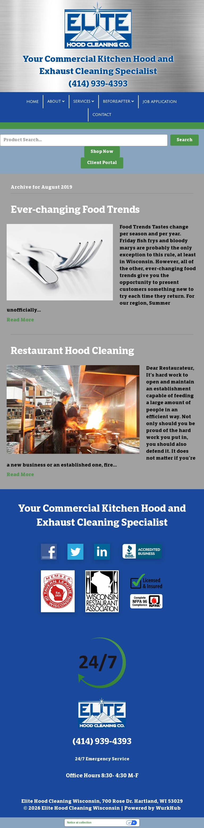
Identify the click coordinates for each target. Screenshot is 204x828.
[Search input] (84, 140)
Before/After (116, 102)
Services (81, 102)
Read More (20, 320)
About (54, 102)
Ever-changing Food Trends (75, 210)
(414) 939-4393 (98, 84)
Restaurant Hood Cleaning (72, 352)
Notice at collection (79, 822)
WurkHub (168, 808)
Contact (101, 115)
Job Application (160, 102)
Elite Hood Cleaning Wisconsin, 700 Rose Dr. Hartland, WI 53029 (102, 801)
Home (32, 102)
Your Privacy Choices (110, 822)
